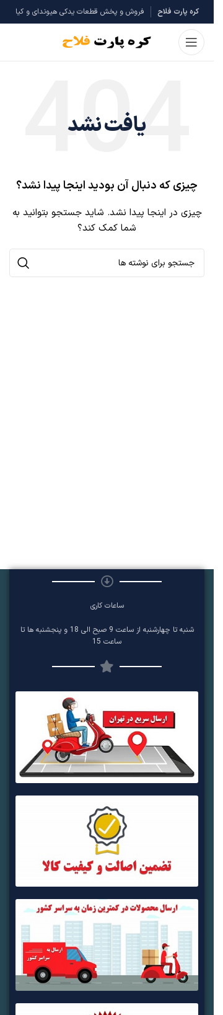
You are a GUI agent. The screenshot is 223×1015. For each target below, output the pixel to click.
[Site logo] (107, 41)
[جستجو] (106, 263)
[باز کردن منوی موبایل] (191, 42)
